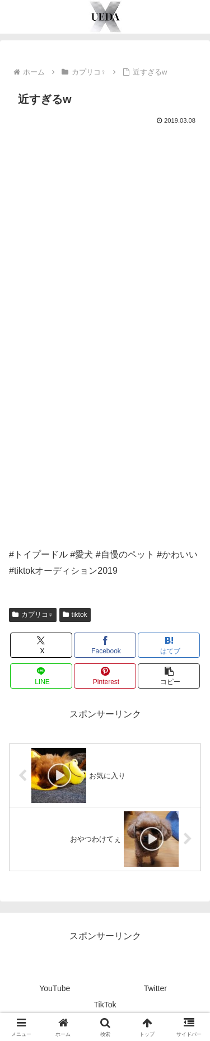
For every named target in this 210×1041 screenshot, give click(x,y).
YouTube (54, 988)
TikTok (105, 1004)
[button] (169, 676)
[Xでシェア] (41, 645)
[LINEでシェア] (41, 676)
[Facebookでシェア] (105, 645)
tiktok (75, 615)
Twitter (155, 988)
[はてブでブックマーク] (169, 645)
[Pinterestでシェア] (105, 676)
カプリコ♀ (32, 615)
